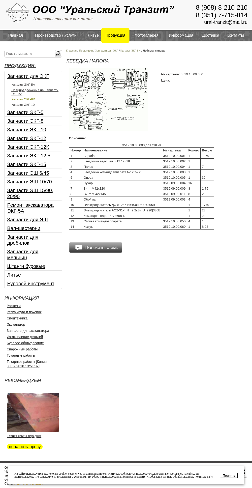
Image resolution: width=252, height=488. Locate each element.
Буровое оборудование (25, 343)
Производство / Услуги (56, 35)
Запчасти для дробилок (22, 240)
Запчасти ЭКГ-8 (25, 121)
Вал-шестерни (23, 228)
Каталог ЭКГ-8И (23, 99)
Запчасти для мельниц (22, 254)
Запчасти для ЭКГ (28, 76)
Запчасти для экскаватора (28, 331)
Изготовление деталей (25, 337)
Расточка (14, 306)
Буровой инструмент (30, 283)
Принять (229, 475)
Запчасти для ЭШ (27, 219)
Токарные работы (21, 355)
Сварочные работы (22, 349)
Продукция (115, 35)
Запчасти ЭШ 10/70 (29, 181)
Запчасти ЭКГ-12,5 (28, 155)
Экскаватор (16, 324)
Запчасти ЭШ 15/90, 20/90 (30, 193)
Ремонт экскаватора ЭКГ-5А (30, 208)
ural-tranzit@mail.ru (226, 22)
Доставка (210, 35)
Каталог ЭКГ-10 (23, 105)
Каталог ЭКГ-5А (23, 84)
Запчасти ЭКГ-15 (26, 164)
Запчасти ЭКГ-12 (26, 138)
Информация (181, 35)
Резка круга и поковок (24, 312)
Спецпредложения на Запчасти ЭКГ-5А (35, 92)
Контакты (235, 35)
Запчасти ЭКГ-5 (25, 112)
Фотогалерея (146, 35)
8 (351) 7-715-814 (222, 15)
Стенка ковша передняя (24, 436)
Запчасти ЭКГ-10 (26, 129)
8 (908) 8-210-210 (222, 7)
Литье (93, 35)
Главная (15, 35)
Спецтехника (17, 318)
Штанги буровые (26, 266)
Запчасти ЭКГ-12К (28, 147)
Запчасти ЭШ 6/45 (28, 173)
